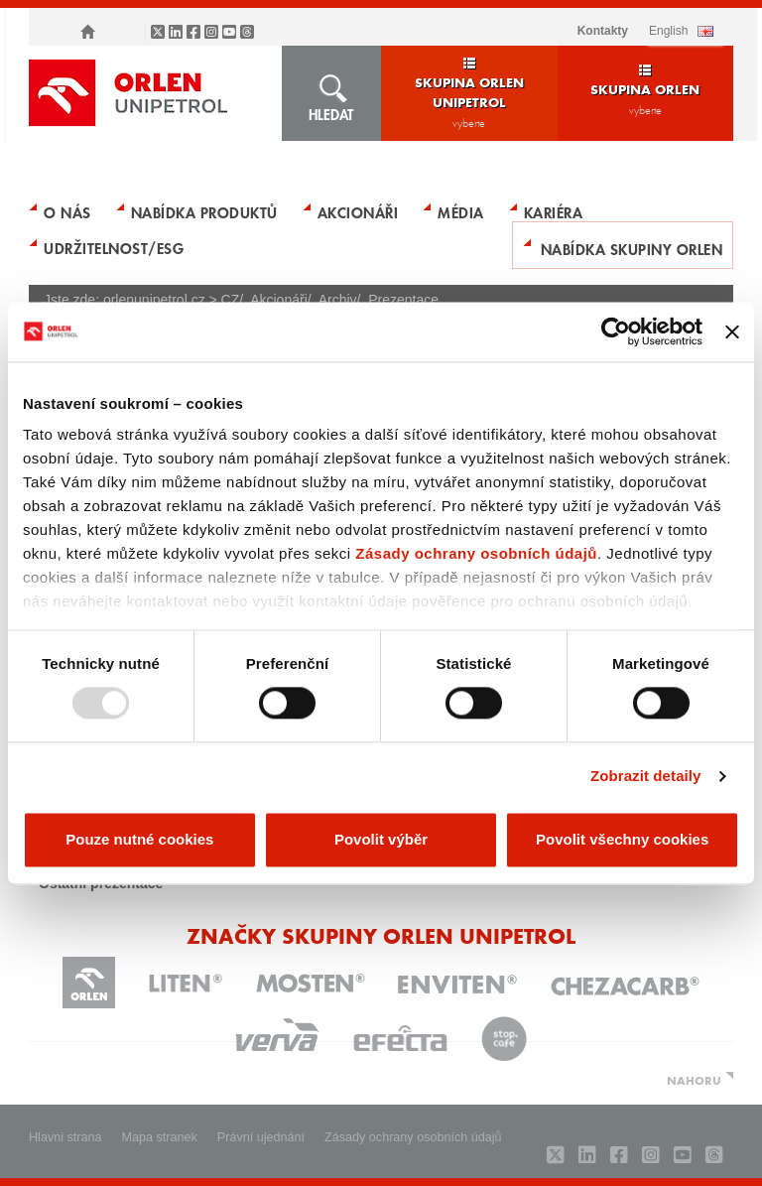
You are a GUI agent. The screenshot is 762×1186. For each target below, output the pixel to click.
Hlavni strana (65, 1137)
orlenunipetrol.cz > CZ (171, 300)
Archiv (337, 300)
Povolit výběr (381, 839)
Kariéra (553, 211)
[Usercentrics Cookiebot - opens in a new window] (615, 331)
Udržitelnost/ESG (114, 247)
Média (461, 211)
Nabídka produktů (204, 211)
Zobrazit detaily (645, 776)
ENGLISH (668, 31)
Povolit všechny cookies (622, 839)
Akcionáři (358, 211)
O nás (67, 211)
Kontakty (602, 31)
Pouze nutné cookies (139, 839)
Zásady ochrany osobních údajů (476, 553)
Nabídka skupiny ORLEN (632, 248)
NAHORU (694, 1080)
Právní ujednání (261, 1137)
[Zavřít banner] (732, 331)
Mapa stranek (159, 1137)
